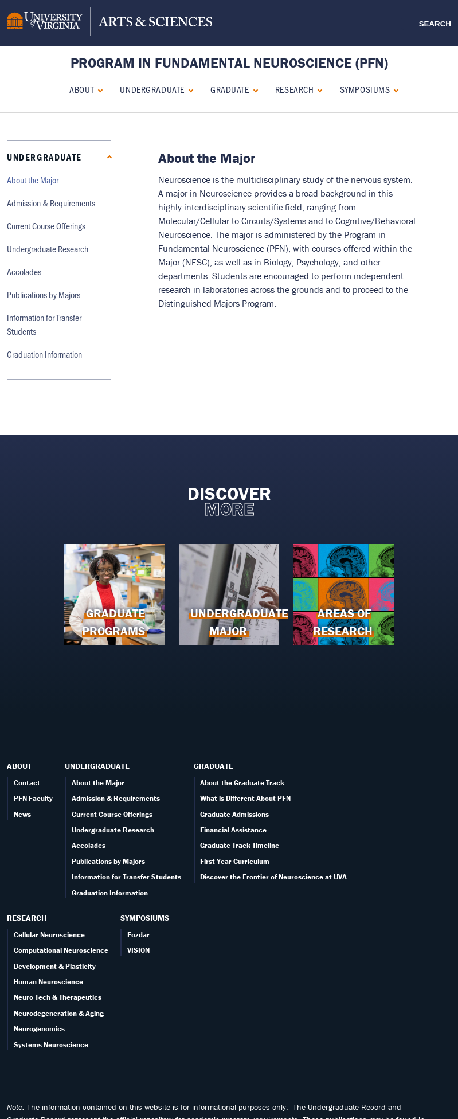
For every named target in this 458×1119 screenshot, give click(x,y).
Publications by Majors (43, 294)
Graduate (229, 89)
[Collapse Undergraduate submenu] (188, 89)
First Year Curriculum (234, 861)
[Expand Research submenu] (317, 89)
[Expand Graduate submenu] (253, 89)
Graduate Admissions (234, 814)
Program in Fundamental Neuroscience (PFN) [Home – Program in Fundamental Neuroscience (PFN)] (229, 62)
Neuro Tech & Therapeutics (57, 997)
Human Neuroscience (48, 982)
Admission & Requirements (51, 203)
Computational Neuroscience (61, 950)
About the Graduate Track (242, 783)
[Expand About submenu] (97, 89)
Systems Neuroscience (51, 1045)
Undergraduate (152, 89)
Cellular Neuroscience (49, 935)
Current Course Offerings (46, 226)
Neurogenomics (39, 1029)
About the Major (32, 180)
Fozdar (138, 935)
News (22, 814)
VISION (138, 950)
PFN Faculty (33, 798)
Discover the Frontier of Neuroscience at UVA (273, 877)
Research (294, 89)
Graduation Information (44, 354)
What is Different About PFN (245, 798)
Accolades (24, 271)
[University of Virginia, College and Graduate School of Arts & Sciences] (109, 23)
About (81, 89)
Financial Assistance (233, 830)
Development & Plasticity (55, 966)
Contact (27, 783)
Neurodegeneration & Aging (59, 1013)
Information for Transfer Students (126, 877)
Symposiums (365, 89)
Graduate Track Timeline (239, 845)
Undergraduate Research (47, 248)
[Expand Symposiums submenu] (393, 89)
